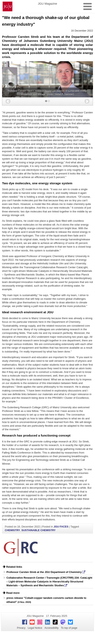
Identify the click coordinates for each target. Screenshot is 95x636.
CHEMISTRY (12, 530)
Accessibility (52, 627)
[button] (8, 101)
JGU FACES (61, 526)
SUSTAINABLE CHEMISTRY (38, 530)
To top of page (69, 627)
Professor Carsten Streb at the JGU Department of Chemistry (44, 572)
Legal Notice (35, 627)
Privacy (21, 627)
